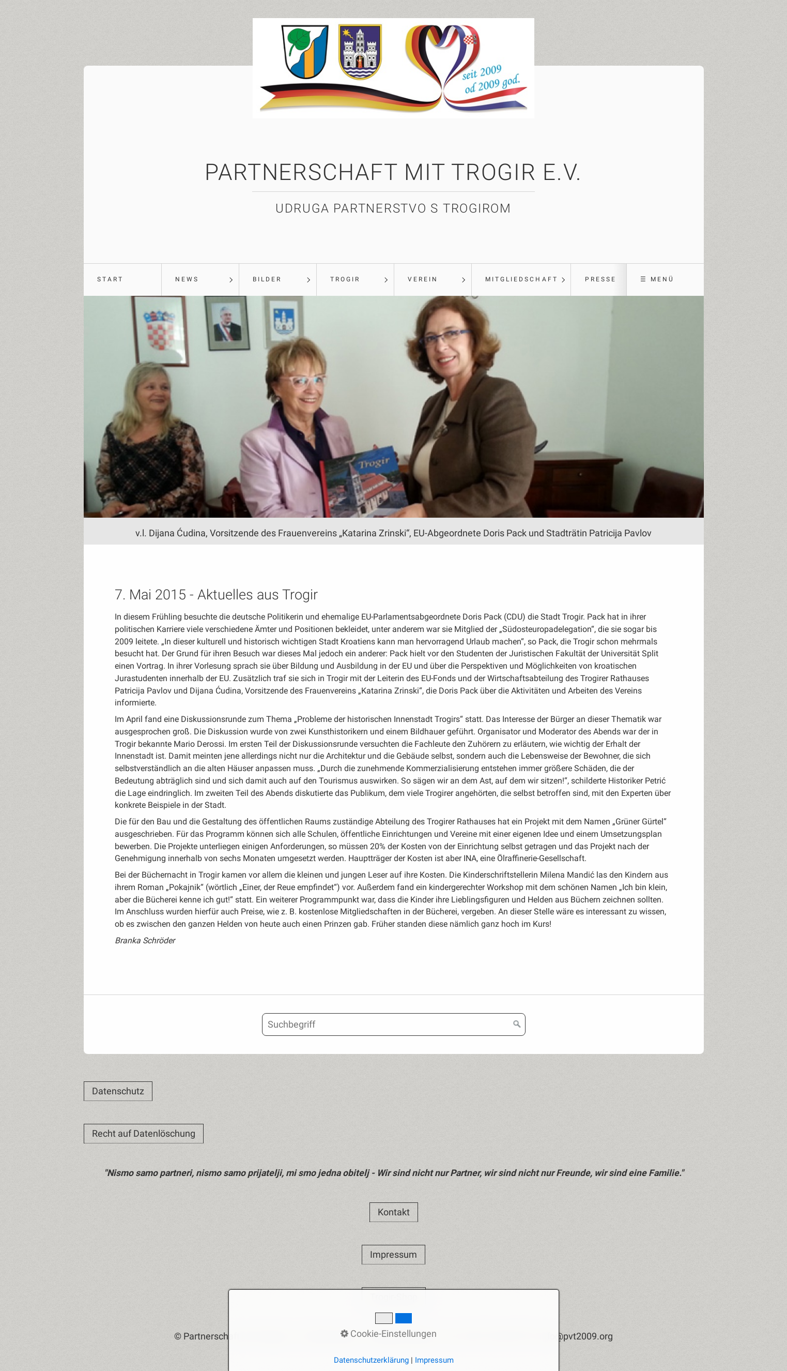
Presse (600, 279)
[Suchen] (517, 1024)
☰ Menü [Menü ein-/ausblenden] (657, 279)
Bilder (267, 279)
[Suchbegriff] (394, 1024)
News (187, 279)
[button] (118, 1091)
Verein (423, 279)
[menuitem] (122, 280)
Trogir (345, 279)
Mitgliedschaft (521, 279)
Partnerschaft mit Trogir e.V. (393, 172)
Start (110, 279)
